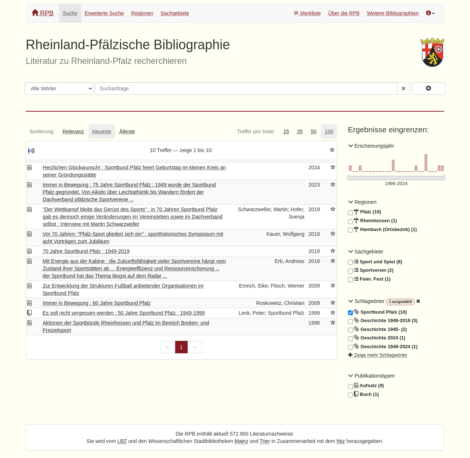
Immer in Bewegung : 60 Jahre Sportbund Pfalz (97, 303)
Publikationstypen (371, 376)
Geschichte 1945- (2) (377, 329)
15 (286, 131)
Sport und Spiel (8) (375, 262)
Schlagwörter (367, 301)
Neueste (101, 131)
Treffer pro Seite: (256, 131)
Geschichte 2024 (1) (376, 338)
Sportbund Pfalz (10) (377, 312)
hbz (341, 441)
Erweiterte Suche (104, 13)
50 (314, 131)
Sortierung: (41, 131)
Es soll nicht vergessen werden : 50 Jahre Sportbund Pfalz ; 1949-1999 (124, 313)
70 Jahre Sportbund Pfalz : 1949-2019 (86, 251)
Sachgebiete (174, 13)
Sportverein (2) (371, 270)
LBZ (122, 441)
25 (300, 131)
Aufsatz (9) (366, 385)
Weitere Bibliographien (393, 13)
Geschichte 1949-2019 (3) (383, 320)
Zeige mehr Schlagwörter (378, 355)
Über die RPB (344, 13)
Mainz (241, 441)
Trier (265, 441)
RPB (43, 13)
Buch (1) (363, 394)
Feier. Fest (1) (369, 279)
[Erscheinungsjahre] (396, 184)
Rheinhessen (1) (372, 220)
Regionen (142, 13)
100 (329, 131)
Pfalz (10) (364, 212)
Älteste (127, 131)
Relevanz (73, 131)
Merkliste (307, 13)
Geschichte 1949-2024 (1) (383, 346)
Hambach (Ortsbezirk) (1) (382, 229)
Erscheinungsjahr (371, 146)
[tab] (42, 131)
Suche (70, 13)
